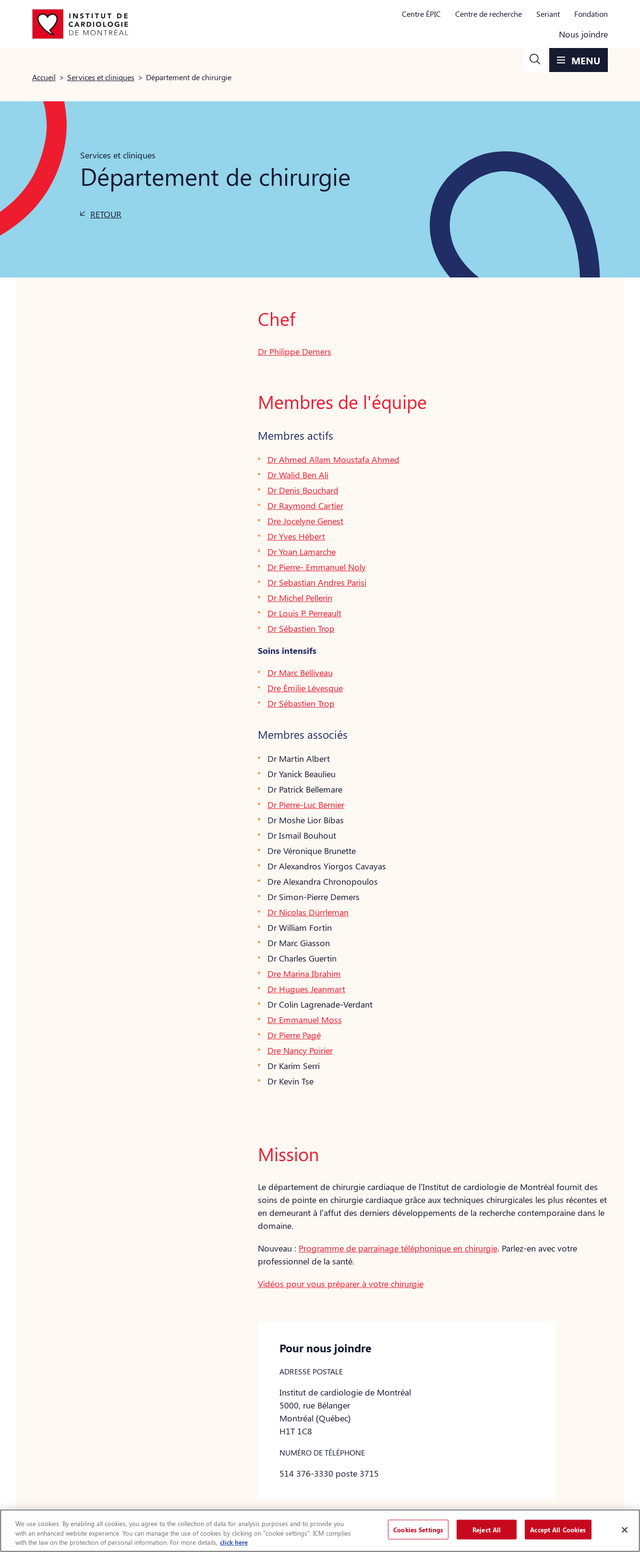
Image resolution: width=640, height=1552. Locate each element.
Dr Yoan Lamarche (301, 551)
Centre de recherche (488, 14)
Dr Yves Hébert (296, 536)
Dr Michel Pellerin (299, 597)
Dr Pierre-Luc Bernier (305, 804)
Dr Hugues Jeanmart (306, 989)
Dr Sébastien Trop (301, 628)
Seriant (548, 14)
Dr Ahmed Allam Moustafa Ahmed (333, 459)
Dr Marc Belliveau (300, 672)
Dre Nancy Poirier (300, 1050)
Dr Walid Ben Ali (297, 475)
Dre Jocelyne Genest (305, 521)
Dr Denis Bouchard (302, 490)
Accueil (44, 77)
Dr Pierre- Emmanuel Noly (316, 567)
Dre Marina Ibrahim (304, 973)
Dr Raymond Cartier (305, 505)
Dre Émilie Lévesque (305, 688)
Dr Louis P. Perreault (304, 613)
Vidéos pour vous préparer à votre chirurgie (340, 1283)
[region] (320, 1530)
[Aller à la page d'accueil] (80, 24)
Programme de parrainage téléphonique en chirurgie (398, 1248)
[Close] (624, 1529)
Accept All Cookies (558, 1529)
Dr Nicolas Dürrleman (308, 912)
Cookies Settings (418, 1529)
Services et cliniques (100, 77)
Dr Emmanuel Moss (304, 1019)
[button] (535, 60)
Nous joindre (583, 34)
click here (234, 1542)
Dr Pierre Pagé (294, 1035)
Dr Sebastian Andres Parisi (316, 582)
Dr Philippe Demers (294, 351)
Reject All (486, 1529)
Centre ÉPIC (421, 14)
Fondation (591, 14)
